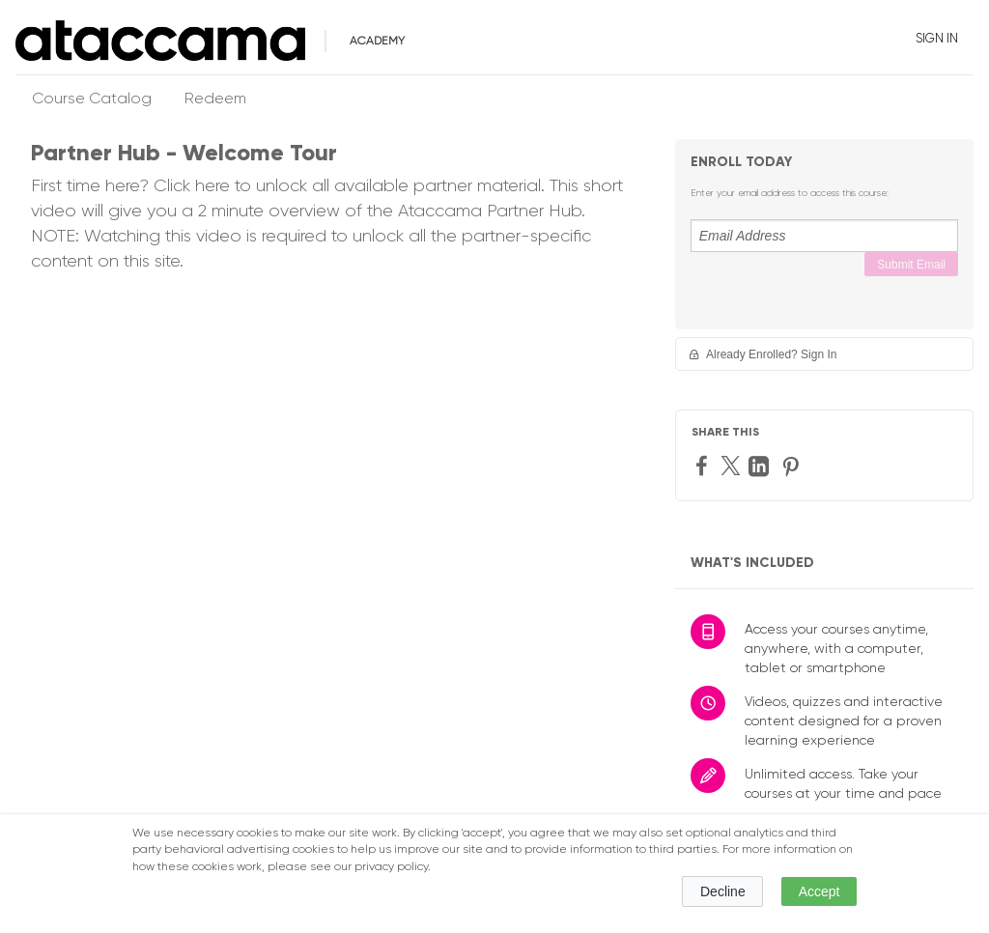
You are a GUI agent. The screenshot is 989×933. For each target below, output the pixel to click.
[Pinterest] (792, 466)
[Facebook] (704, 465)
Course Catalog (92, 99)
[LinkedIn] (761, 466)
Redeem (215, 99)
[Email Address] (824, 235)
